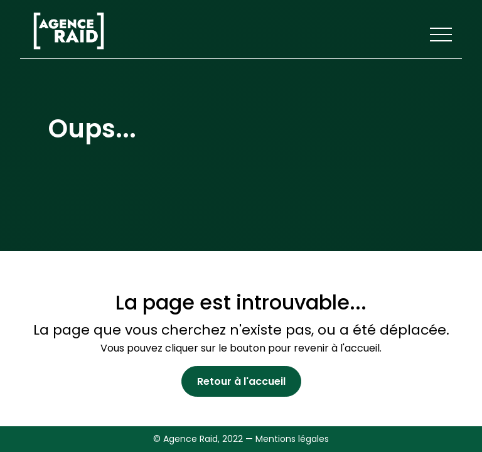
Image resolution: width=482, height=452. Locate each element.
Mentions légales (292, 439)
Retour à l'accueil (241, 381)
